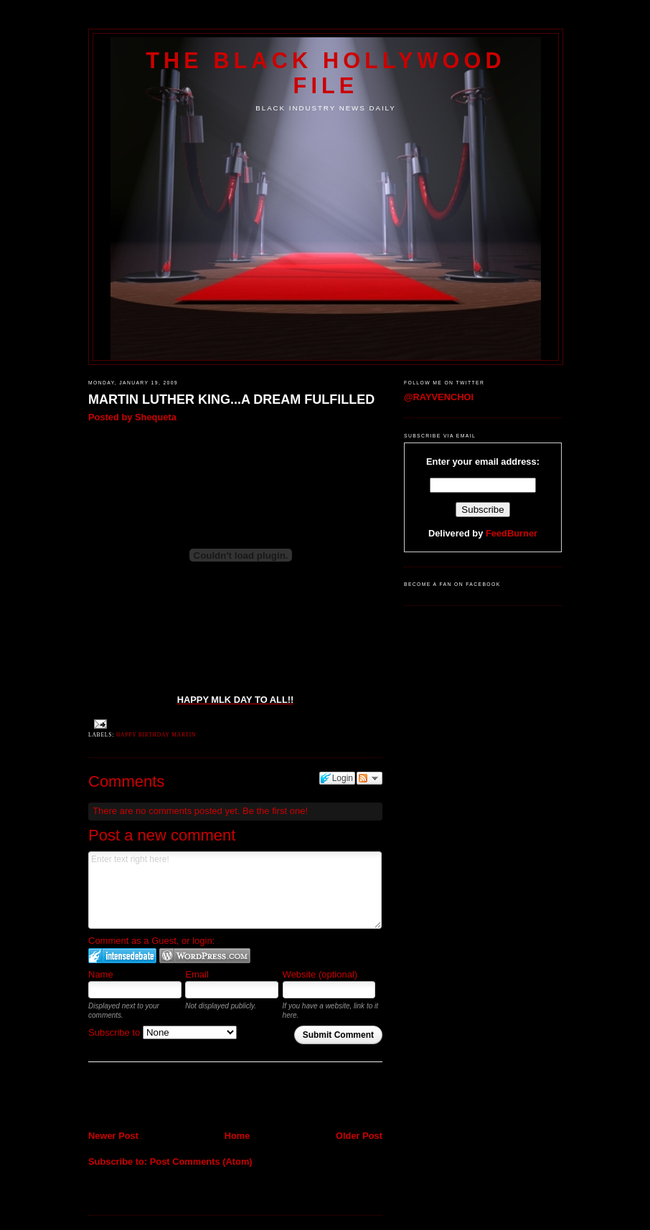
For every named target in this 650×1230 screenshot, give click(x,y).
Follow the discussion (369, 778)
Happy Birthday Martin (156, 735)
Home (237, 1135)
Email (197, 974)
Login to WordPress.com (204, 955)
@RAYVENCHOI (439, 397)
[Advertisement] (172, 1098)
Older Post (359, 1135)
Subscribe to (162, 1032)
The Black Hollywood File (325, 73)
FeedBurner (511, 533)
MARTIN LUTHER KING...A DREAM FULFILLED (231, 399)
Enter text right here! (235, 890)
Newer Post (113, 1135)
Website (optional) (320, 974)
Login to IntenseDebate (122, 955)
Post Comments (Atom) (201, 1161)
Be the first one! (275, 810)
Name (100, 974)
